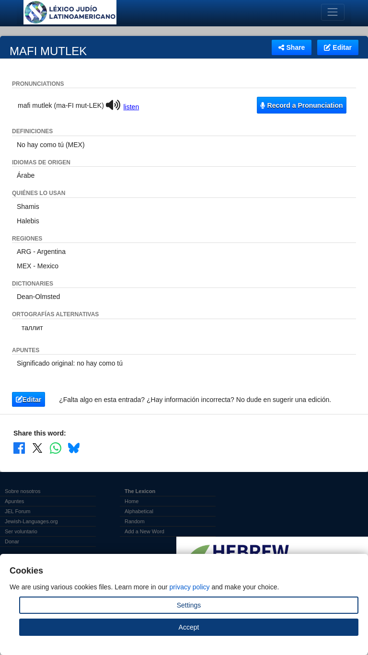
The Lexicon (140, 491)
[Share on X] (37, 448)
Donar (12, 541)
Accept (189, 627)
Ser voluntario (21, 531)
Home (131, 501)
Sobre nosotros (23, 491)
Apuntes (14, 501)
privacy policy (190, 587)
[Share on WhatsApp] (55, 448)
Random (135, 521)
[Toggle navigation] (333, 12)
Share (291, 47)
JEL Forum (17, 511)
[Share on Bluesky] (74, 448)
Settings (189, 605)
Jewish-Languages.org (31, 521)
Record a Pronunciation (301, 105)
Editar (338, 47)
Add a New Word (144, 531)
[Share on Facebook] (19, 448)
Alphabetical (139, 511)
